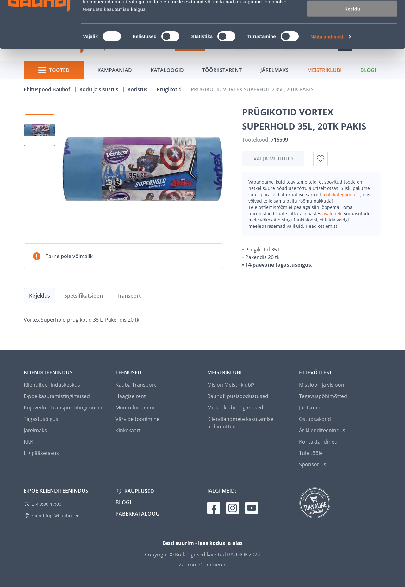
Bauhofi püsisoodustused (237, 396)
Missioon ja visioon (321, 384)
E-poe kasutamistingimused (57, 396)
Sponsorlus (312, 464)
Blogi (123, 502)
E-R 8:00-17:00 (46, 504)
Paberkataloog (137, 513)
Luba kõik (352, 15)
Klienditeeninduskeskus (52, 384)
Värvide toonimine (137, 418)
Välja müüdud (273, 158)
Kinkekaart (128, 430)
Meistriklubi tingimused (235, 407)
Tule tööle (311, 453)
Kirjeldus (39, 295)
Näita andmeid (326, 80)
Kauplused (138, 490)
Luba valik (352, 34)
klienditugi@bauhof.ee (55, 515)
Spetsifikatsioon (83, 295)
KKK (28, 441)
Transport (129, 295)
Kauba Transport (135, 384)
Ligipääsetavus (41, 453)
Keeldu (352, 53)
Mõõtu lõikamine (135, 407)
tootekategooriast (341, 194)
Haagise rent (130, 396)
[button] (39, 130)
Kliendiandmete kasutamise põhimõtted (240, 422)
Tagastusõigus (41, 418)
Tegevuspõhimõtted (323, 396)
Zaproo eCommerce (203, 564)
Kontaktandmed (318, 441)
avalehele (333, 213)
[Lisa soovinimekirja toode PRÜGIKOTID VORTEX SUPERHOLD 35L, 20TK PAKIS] (320, 158)
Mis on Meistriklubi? (230, 384)
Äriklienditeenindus (322, 430)
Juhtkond (310, 407)
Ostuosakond (315, 418)
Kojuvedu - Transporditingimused (64, 407)
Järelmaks (35, 430)
